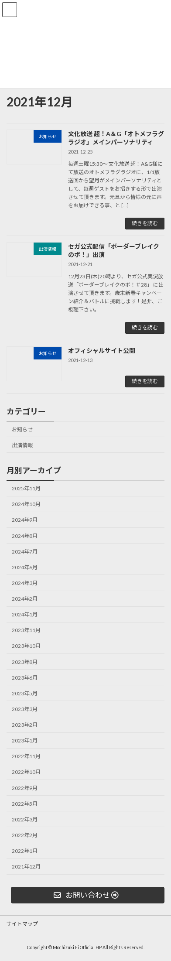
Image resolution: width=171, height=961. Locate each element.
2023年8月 (25, 662)
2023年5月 (25, 693)
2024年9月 (25, 519)
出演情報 (22, 445)
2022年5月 (25, 803)
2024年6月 (25, 567)
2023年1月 (25, 740)
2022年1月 (25, 851)
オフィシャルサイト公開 (101, 350)
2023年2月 (25, 725)
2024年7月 (25, 551)
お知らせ (22, 429)
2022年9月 (25, 788)
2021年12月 (26, 866)
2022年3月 (25, 819)
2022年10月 (26, 772)
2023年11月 (26, 630)
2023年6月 (25, 677)
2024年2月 (25, 598)
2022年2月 (25, 835)
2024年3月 (25, 583)
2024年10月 (26, 504)
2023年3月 (25, 709)
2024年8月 (25, 536)
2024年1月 (25, 614)
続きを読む (145, 223)
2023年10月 (26, 646)
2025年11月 (26, 488)
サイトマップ (22, 923)
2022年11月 (26, 756)
